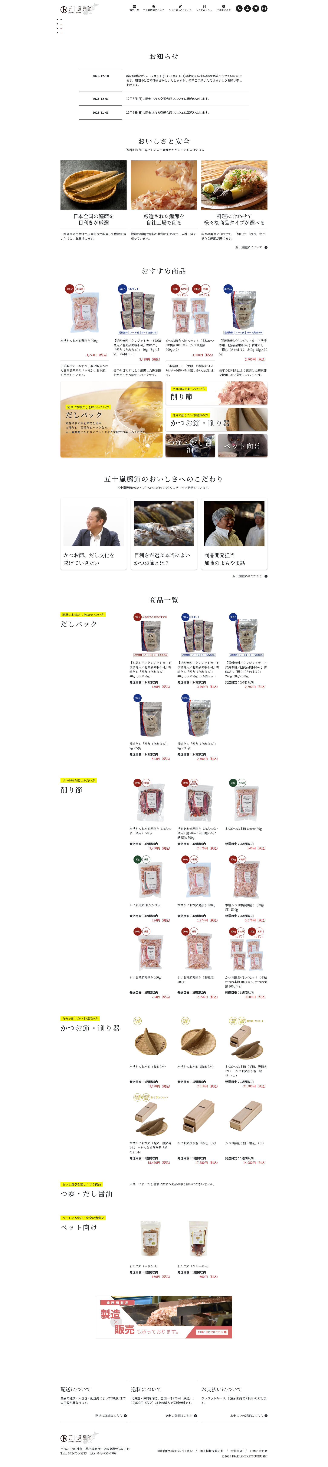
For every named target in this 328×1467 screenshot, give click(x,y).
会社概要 (237, 1451)
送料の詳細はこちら (181, 1415)
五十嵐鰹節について (251, 247)
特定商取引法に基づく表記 (175, 1451)
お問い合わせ (259, 1451)
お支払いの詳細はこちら (249, 1415)
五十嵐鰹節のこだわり (250, 576)
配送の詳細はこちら (111, 1415)
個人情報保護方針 (212, 1451)
